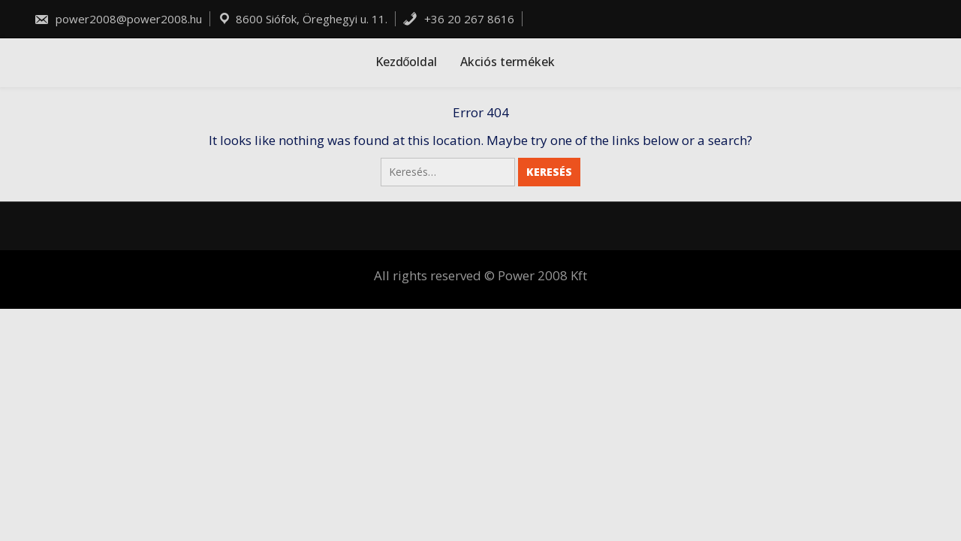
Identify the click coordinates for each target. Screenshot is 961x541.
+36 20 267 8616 (458, 18)
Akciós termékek (507, 61)
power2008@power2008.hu (118, 18)
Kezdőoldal (406, 61)
